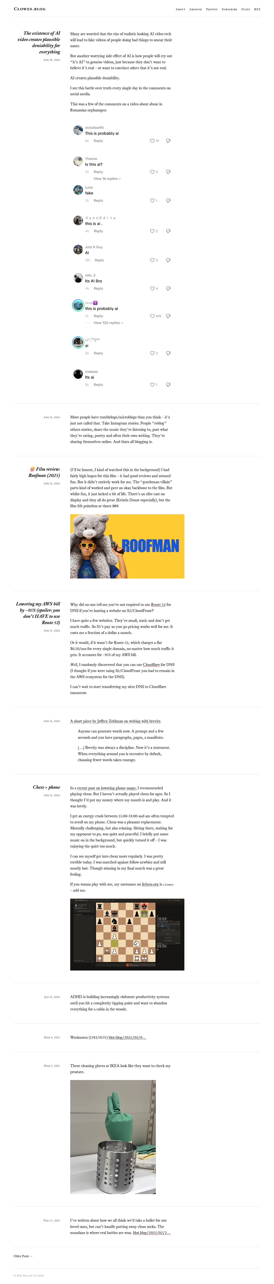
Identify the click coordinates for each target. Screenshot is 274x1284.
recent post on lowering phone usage (106, 788)
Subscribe (229, 9)
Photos (211, 9)
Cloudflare (151, 664)
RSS (257, 9)
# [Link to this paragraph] (81, 46)
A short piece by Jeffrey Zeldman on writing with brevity (115, 721)
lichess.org (150, 884)
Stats (245, 9)
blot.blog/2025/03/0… (127, 1037)
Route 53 (158, 604)
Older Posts (23, 1256)
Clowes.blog (30, 8)
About (180, 9)
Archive (195, 9)
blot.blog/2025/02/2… (152, 1232)
